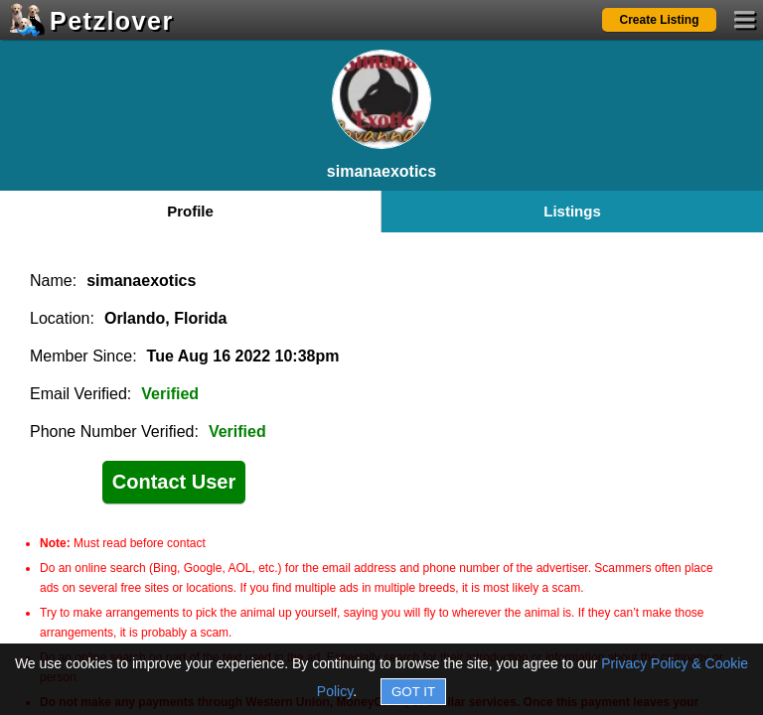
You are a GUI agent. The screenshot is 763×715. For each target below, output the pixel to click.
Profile (190, 211)
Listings (572, 211)
